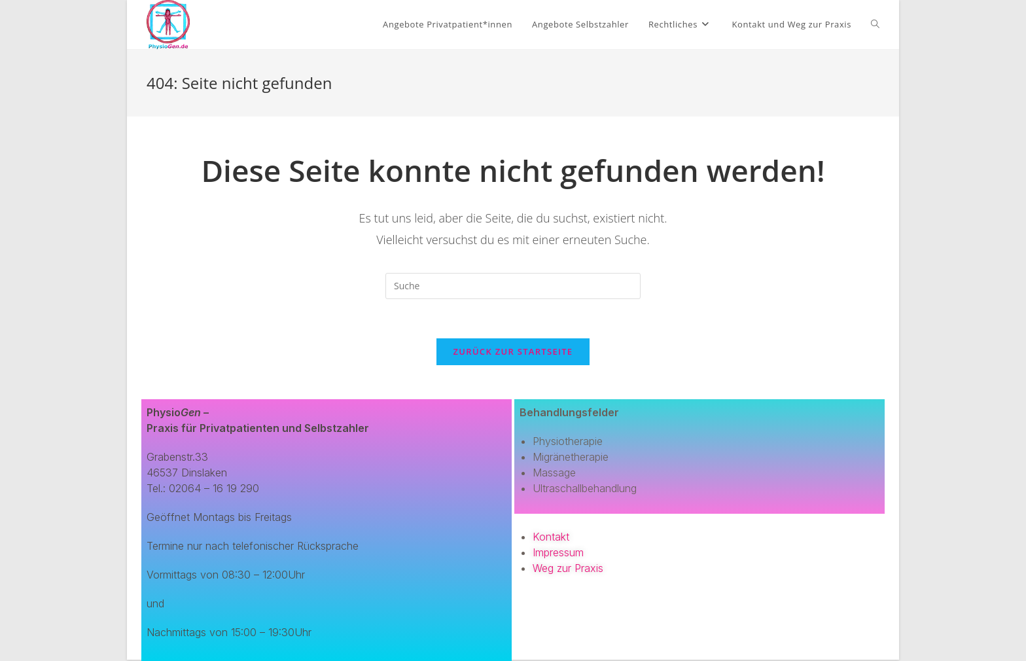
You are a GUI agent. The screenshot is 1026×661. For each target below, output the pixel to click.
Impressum (558, 552)
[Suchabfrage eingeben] (513, 286)
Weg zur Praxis (568, 568)
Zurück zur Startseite (513, 351)
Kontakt (551, 536)
